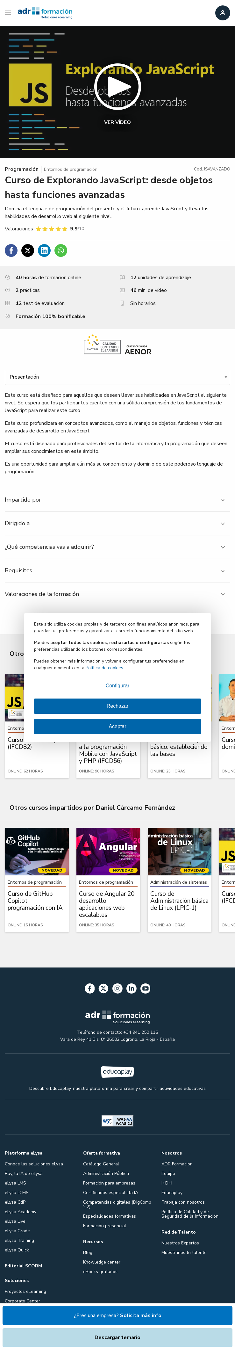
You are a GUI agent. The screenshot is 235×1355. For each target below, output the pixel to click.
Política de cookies (104, 668)
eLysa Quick (17, 1250)
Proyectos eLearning (25, 1291)
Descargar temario (117, 1337)
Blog (87, 1253)
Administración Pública (106, 1173)
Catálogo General (101, 1164)
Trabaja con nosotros (183, 1202)
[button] (117, 92)
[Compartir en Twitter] (27, 250)
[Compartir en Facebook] (11, 250)
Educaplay (171, 1193)
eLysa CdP (15, 1202)
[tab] (117, 499)
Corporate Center (22, 1301)
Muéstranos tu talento (184, 1253)
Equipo (168, 1173)
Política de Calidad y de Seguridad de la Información (189, 1214)
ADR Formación (177, 1164)
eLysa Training (19, 1240)
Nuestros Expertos (180, 1243)
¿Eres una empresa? (117, 1315)
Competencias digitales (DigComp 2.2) (117, 1204)
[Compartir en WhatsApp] (60, 250)
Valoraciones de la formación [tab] (42, 594)
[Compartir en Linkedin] (44, 250)
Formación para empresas (109, 1183)
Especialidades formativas (109, 1216)
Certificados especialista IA (110, 1193)
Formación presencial (104, 1226)
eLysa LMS (15, 1183)
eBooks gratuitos (100, 1272)
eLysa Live (15, 1221)
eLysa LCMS (17, 1193)
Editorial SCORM (23, 1266)
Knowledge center (101, 1262)
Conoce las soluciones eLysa (34, 1164)
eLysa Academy (20, 1212)
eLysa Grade (17, 1231)
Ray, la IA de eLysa (24, 1173)
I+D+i (166, 1183)
